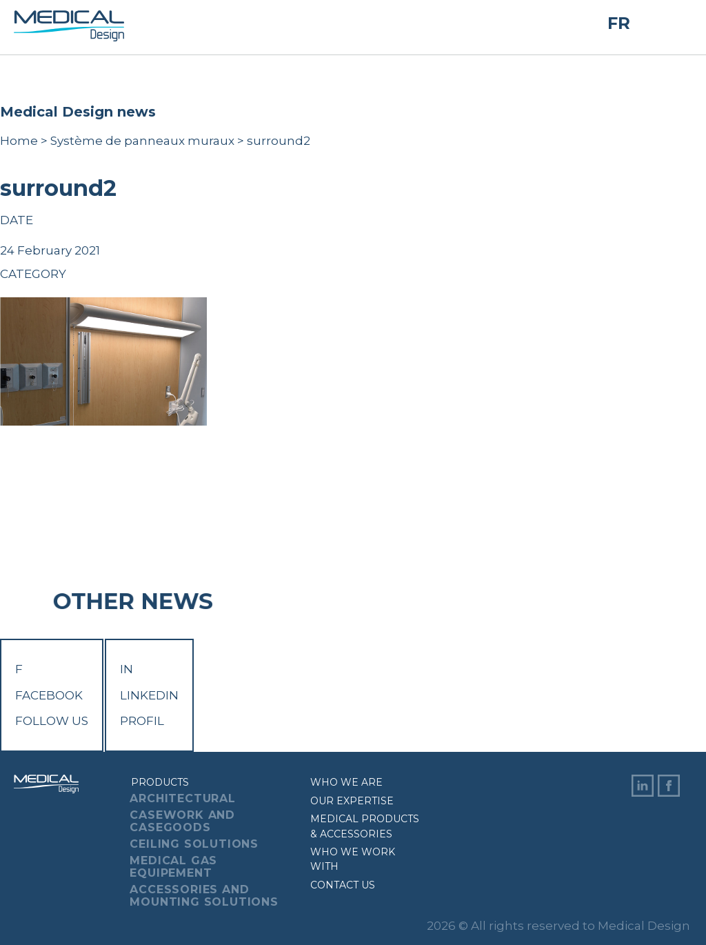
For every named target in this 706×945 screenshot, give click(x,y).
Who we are (346, 782)
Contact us (342, 885)
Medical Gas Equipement (173, 866)
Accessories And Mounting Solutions (204, 895)
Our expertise (352, 801)
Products (160, 782)
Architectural (182, 798)
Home (19, 141)
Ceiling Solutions (194, 843)
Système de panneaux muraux (142, 141)
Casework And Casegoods (182, 821)
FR (618, 23)
